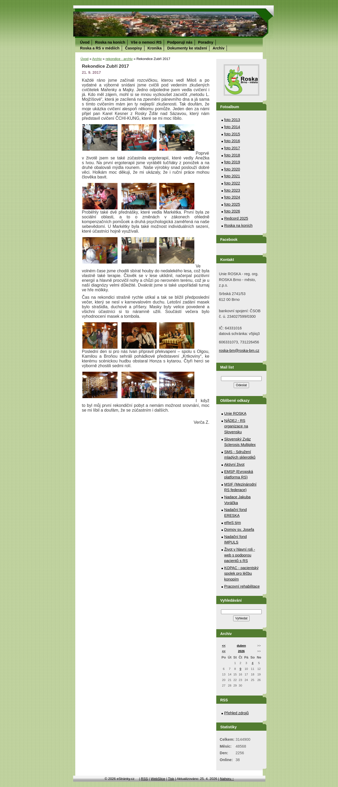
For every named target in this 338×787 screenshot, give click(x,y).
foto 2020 (232, 169)
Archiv (218, 48)
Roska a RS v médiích (100, 48)
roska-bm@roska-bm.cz (239, 350)
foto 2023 (232, 190)
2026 (241, 651)
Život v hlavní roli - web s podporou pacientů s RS (239, 555)
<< (223, 645)
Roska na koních (110, 42)
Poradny (205, 42)
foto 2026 (232, 211)
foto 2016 (232, 141)
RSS (144, 779)
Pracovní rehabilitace (242, 586)
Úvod (85, 42)
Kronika (155, 48)
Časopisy (133, 48)
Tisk (171, 779)
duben (241, 645)
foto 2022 (232, 183)
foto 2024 (232, 197)
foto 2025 (232, 204)
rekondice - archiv (119, 59)
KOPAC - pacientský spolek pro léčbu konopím (241, 573)
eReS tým (232, 523)
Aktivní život (234, 464)
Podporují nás (180, 42)
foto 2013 (232, 120)
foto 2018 (232, 155)
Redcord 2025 (236, 218)
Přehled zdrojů (236, 713)
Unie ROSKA (235, 413)
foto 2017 (232, 148)
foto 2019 (232, 162)
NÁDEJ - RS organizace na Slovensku (236, 426)
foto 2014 (232, 127)
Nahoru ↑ (227, 779)
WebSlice (158, 779)
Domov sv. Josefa (239, 529)
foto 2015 (232, 134)
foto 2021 (232, 176)
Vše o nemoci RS (146, 42)
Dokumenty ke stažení (187, 48)
